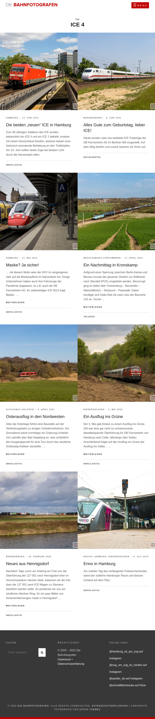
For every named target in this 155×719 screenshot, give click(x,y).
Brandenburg (93, 118)
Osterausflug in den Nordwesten (35, 416)
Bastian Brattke (92, 157)
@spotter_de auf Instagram (126, 678)
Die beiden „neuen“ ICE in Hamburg (38, 125)
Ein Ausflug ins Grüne (103, 416)
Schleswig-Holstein (20, 409)
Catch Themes (90, 709)
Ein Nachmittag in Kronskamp (111, 265)
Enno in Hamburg (100, 563)
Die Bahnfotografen (33, 706)
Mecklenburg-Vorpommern (102, 258)
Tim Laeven (89, 317)
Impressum (65, 659)
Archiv (88, 557)
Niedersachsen (94, 409)
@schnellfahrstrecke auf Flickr (127, 685)
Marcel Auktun (14, 165)
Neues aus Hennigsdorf (27, 563)
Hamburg (12, 118)
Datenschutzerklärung (71, 663)
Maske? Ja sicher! (22, 265)
